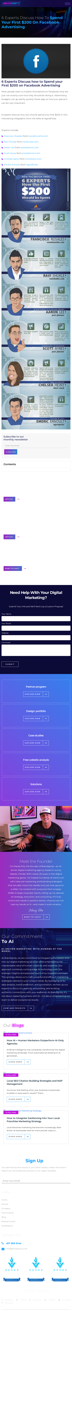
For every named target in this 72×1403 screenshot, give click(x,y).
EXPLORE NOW (32, 694)
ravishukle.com (30, 142)
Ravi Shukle (10, 142)
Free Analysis (8, 1213)
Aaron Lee (9, 147)
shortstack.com (33, 159)
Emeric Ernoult (12, 164)
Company (6, 1208)
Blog (4, 1217)
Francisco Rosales (13, 136)
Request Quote (8, 1221)
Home (4, 1200)
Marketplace (7, 1226)
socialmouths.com (38, 136)
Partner (5, 1204)
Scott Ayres (10, 153)
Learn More (15, 1062)
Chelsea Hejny (11, 159)
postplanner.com (30, 147)
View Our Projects (14, 1008)
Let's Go (9, 499)
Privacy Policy (64, 1314)
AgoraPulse (32, 164)
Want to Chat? (12, 568)
